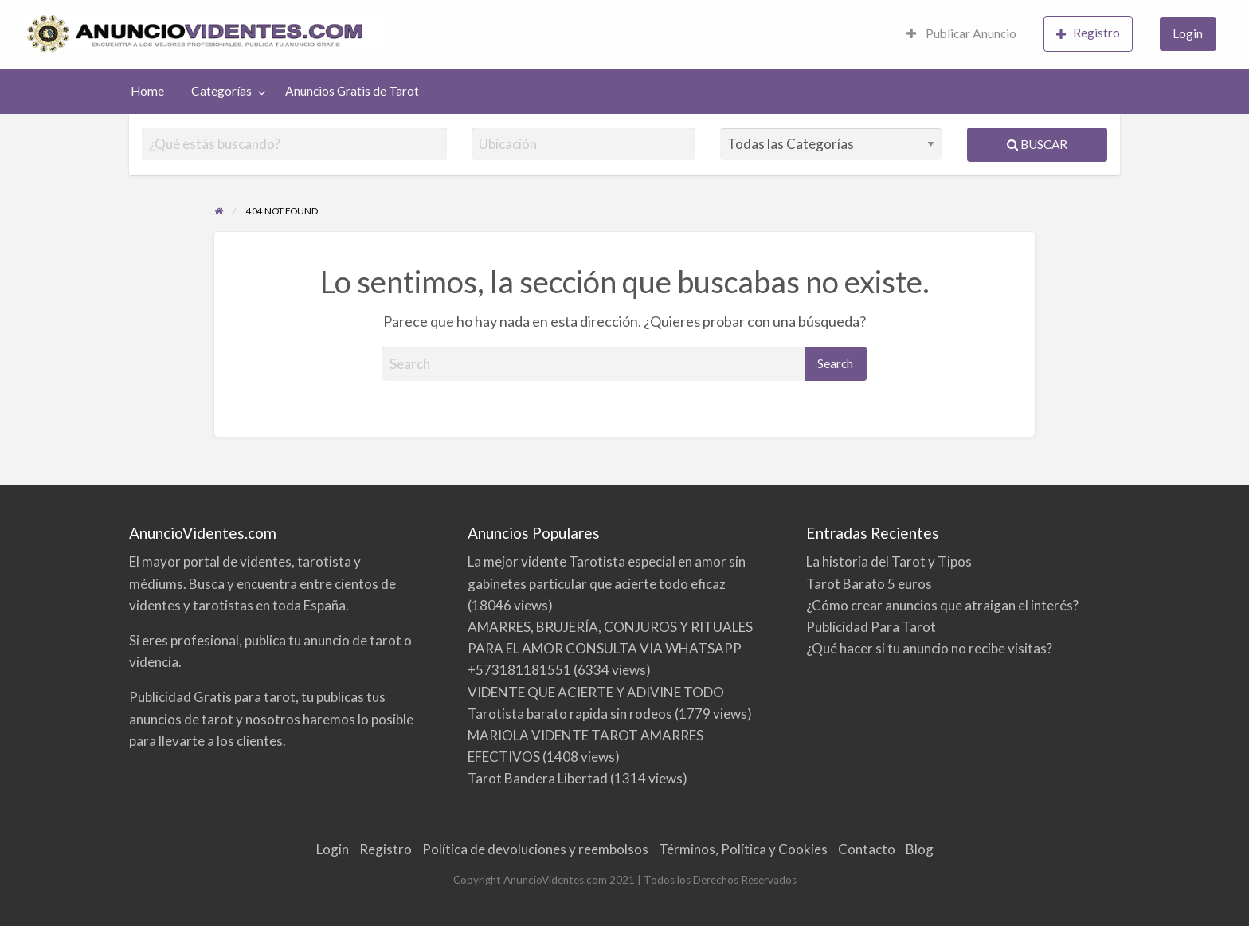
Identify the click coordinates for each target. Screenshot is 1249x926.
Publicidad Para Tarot (871, 626)
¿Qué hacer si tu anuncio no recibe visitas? (929, 648)
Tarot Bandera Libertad (538, 778)
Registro (1088, 33)
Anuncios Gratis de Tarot (352, 91)
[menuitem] (961, 34)
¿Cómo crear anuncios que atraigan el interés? (942, 605)
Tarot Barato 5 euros (869, 583)
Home (147, 91)
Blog (920, 849)
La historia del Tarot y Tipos (889, 561)
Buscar (1037, 144)
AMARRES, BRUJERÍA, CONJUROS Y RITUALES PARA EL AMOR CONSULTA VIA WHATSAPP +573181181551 (610, 648)
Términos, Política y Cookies (743, 849)
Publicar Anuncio (961, 33)
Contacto (866, 849)
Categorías (221, 91)
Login (1188, 33)
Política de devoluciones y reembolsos (535, 849)
